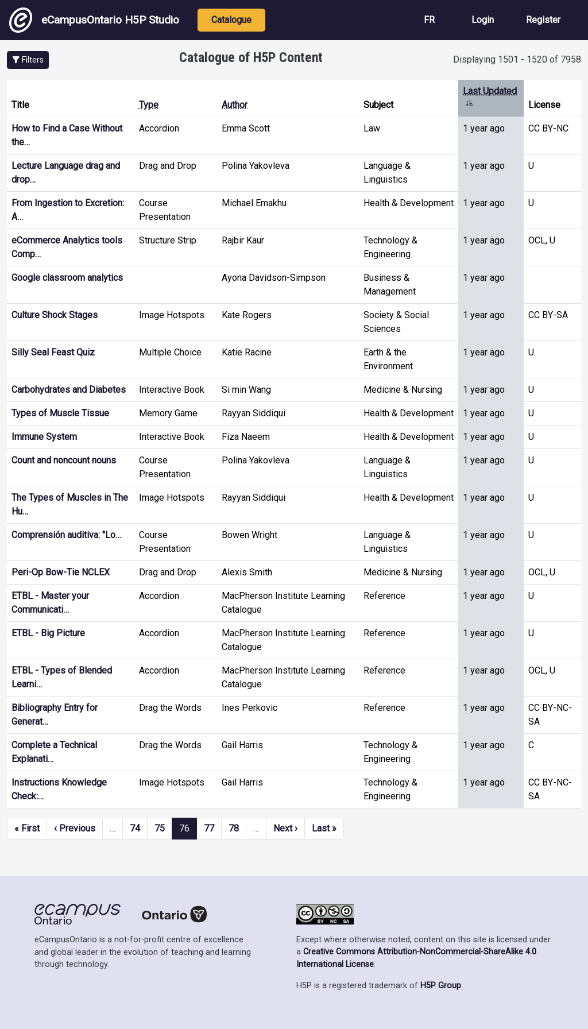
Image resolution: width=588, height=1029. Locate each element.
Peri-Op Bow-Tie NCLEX (60, 572)
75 (159, 828)
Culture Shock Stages (54, 315)
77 (209, 828)
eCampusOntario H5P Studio (94, 20)
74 (135, 828)
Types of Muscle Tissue (60, 413)
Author (234, 104)
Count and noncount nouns (63, 460)
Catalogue (231, 19)
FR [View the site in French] (429, 19)
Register (543, 19)
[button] (28, 60)
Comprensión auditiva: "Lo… (66, 534)
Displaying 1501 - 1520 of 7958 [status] (517, 59)
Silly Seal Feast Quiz (53, 352)
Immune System (44, 436)
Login (482, 19)
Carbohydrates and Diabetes (68, 389)
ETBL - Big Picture (48, 633)
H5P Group (440, 986)
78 (234, 828)
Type (148, 104)
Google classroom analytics (67, 277)
